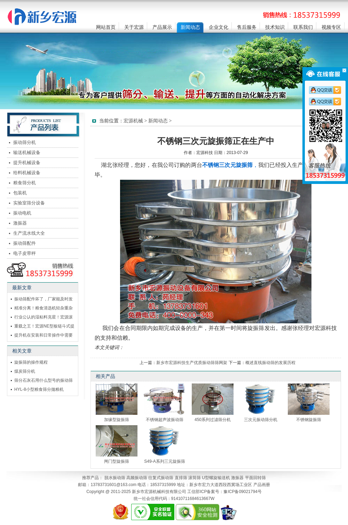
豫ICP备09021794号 (242, 491)
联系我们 (303, 27)
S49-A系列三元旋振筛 (164, 461)
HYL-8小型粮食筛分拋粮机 (39, 389)
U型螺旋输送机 (216, 477)
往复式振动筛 (160, 477)
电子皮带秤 (24, 253)
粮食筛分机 (24, 182)
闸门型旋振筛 (116, 461)
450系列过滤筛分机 (213, 419)
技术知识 (275, 27)
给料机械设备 (26, 172)
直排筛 (181, 477)
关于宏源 (134, 27)
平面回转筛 (255, 477)
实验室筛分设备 (29, 202)
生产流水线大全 (29, 233)
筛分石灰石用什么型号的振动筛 (43, 380)
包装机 (20, 192)
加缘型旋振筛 (116, 419)
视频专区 (331, 27)
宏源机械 (133, 120)
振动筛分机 (24, 142)
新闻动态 (190, 27)
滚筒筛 (194, 477)
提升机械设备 (26, 162)
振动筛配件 (24, 243)
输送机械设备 (26, 152)
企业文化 (218, 27)
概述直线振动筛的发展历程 (270, 362)
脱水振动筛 (114, 477)
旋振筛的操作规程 (31, 362)
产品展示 (162, 27)
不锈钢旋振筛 (308, 419)
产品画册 (261, 484)
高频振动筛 (136, 477)
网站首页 (106, 27)
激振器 (20, 223)
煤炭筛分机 (24, 371)
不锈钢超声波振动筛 (164, 419)
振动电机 (22, 213)
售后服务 (246, 27)
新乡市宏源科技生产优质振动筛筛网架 (191, 362)
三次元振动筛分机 (260, 419)
